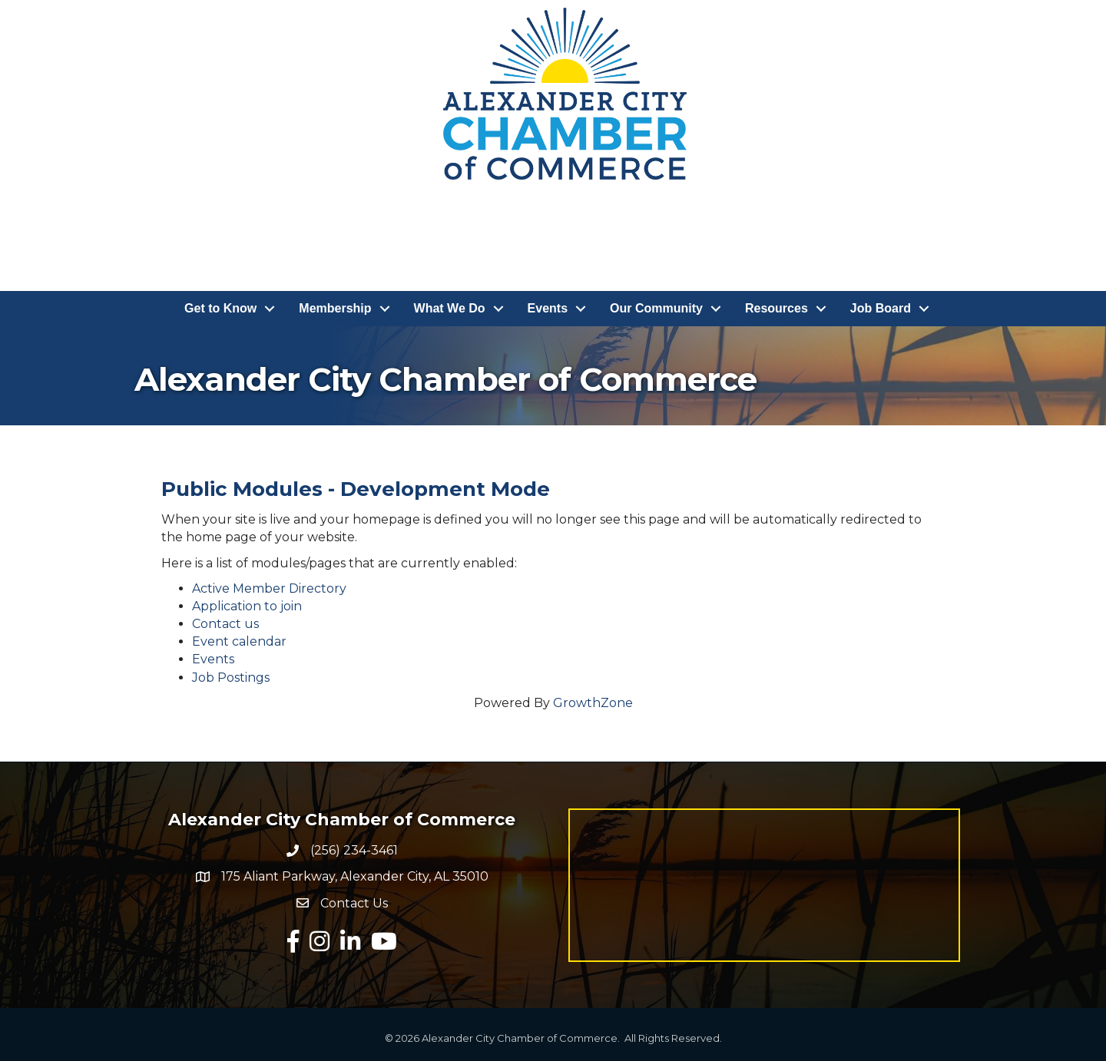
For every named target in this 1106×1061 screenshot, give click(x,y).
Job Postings (231, 677)
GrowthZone (593, 703)
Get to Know (220, 308)
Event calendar (239, 641)
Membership (335, 308)
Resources (776, 308)
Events (548, 308)
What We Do (449, 308)
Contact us (225, 623)
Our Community (656, 308)
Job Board (880, 308)
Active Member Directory (269, 588)
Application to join (247, 606)
